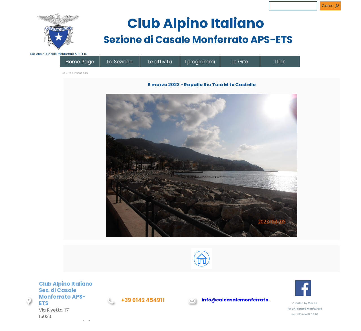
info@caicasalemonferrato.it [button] (237, 300)
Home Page (79, 61)
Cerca (328, 5)
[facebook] (303, 288)
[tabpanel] (201, 258)
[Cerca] (293, 5)
